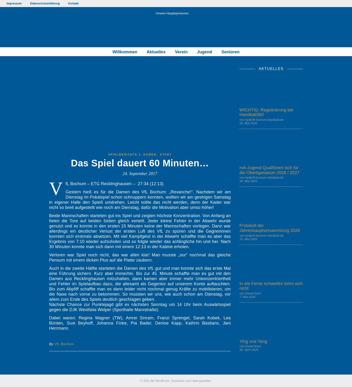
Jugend (204, 52)
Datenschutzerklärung (45, 3)
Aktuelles (156, 52)
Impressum (14, 3)
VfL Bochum (64, 344)
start (166, 154)
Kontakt (73, 3)
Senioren (230, 52)
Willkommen (125, 52)
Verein (181, 52)
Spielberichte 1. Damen (132, 154)
